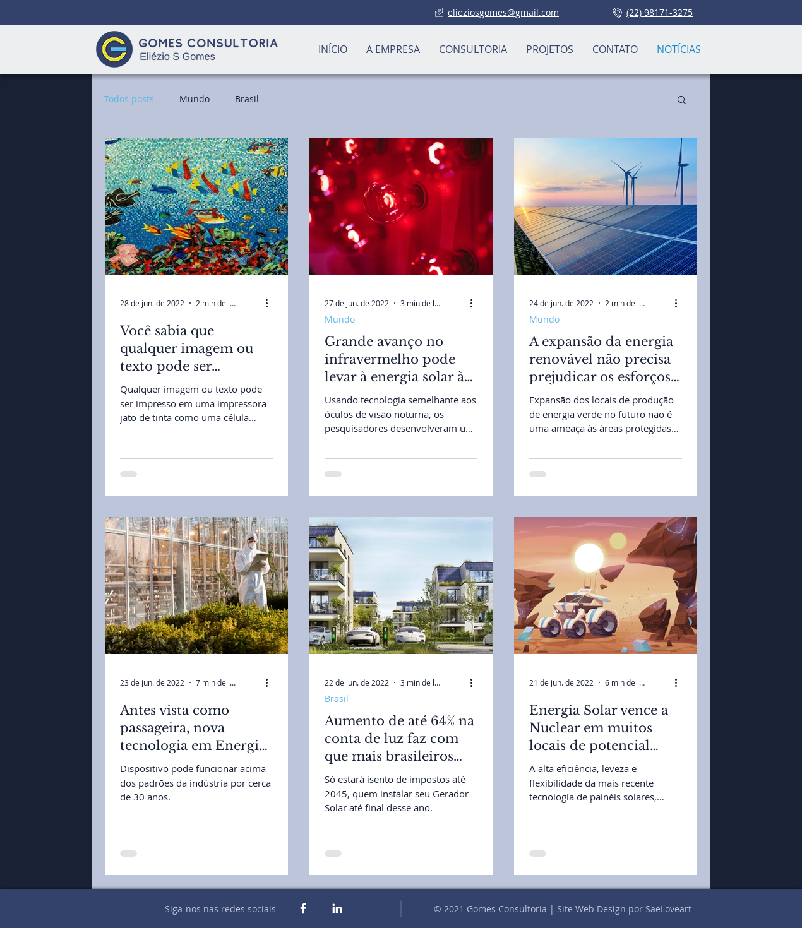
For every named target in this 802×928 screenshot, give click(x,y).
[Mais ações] (270, 303)
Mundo (194, 99)
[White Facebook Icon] (303, 908)
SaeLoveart (668, 909)
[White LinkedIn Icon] (337, 908)
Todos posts (129, 99)
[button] (682, 100)
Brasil (247, 99)
